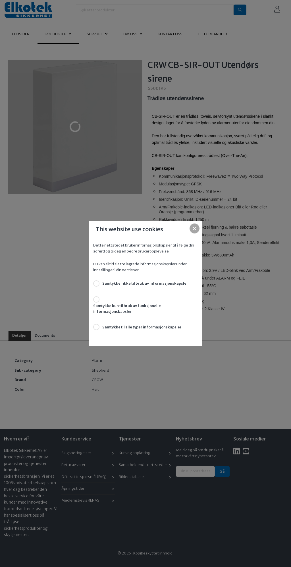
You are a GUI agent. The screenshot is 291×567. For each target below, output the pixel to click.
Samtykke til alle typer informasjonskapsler (142, 327)
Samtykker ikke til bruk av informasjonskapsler (145, 283)
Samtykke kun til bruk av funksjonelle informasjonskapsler (127, 308)
